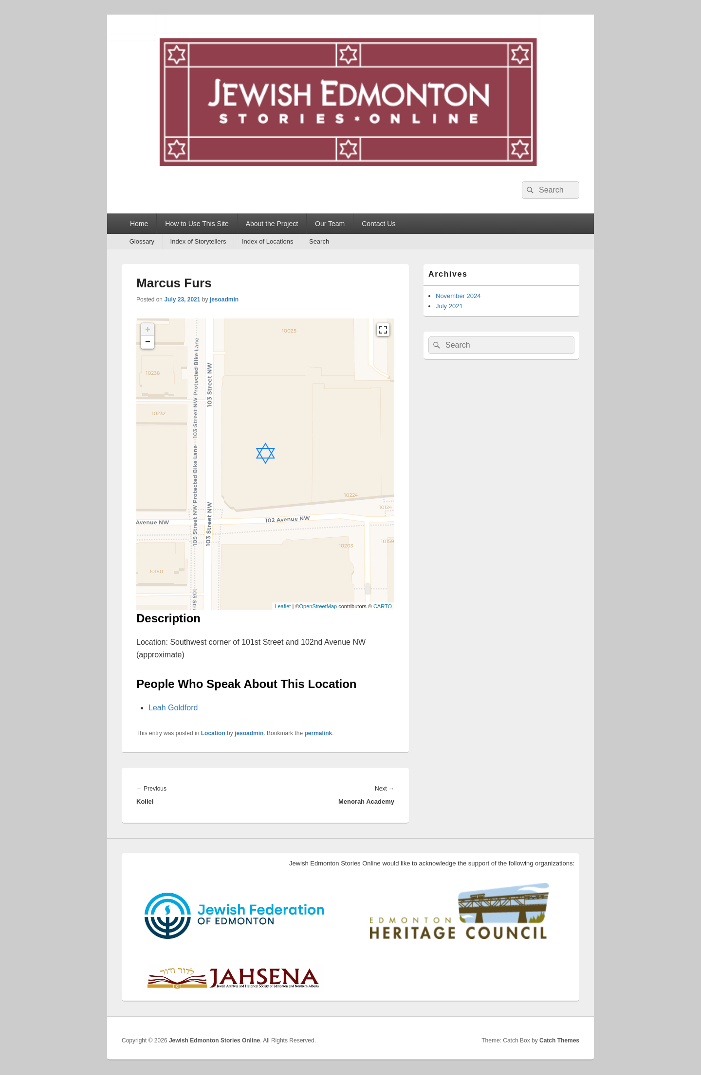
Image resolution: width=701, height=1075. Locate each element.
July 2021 (449, 306)
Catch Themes (559, 1040)
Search (319, 241)
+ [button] (147, 329)
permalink (318, 733)
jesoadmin (224, 299)
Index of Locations (268, 241)
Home (139, 224)
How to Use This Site (196, 224)
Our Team (330, 224)
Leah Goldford (173, 708)
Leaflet (283, 606)
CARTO (382, 606)
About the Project (272, 224)
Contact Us (378, 224)
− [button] (147, 342)
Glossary (141, 241)
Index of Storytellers (198, 241)
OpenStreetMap (318, 606)
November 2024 (458, 296)
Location (213, 733)
